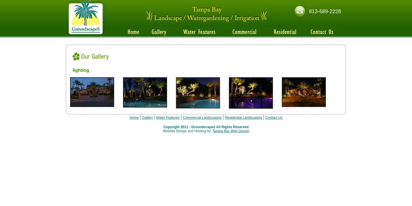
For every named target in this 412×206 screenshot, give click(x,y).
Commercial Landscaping (202, 118)
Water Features (168, 118)
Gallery (147, 118)
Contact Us (274, 118)
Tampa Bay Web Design (231, 131)
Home (134, 118)
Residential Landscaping (243, 118)
